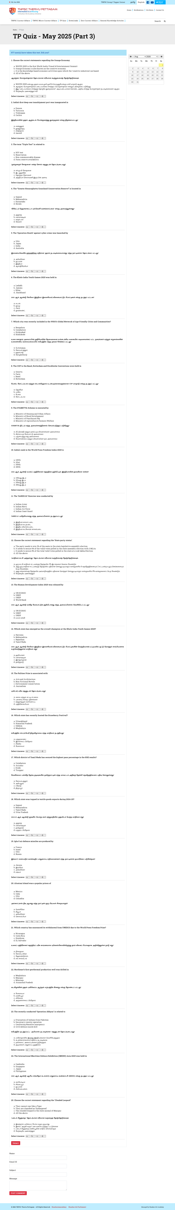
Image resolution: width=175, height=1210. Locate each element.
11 (142, 72)
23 (132, 79)
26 (148, 79)
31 (138, 82)
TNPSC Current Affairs (20, 20)
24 (138, 79)
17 (138, 75)
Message (13, 1178)
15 (162, 72)
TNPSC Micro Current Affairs (45, 20)
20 (152, 75)
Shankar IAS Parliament (77, 1207)
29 (162, 79)
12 (148, 72)
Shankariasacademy (59, 1207)
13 (152, 72)
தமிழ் (132, 2)
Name (12, 1153)
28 (157, 79)
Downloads (73, 20)
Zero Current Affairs (89, 20)
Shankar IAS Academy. (156, 1207)
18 (142, 75)
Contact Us (160, 10)
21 (157, 75)
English (141, 2)
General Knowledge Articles (112, 20)
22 (162, 75)
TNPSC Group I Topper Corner (113, 2)
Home (129, 10)
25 (142, 79)
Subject (12, 1170)
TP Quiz (63, 20)
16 (132, 75)
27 (152, 79)
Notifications (139, 10)
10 (138, 72)
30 (132, 82)
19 (148, 75)
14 (157, 72)
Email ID (13, 1162)
